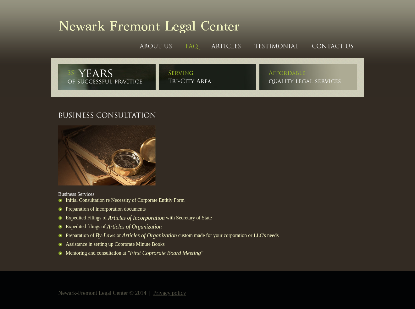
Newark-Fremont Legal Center (145, 25)
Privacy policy (169, 293)
